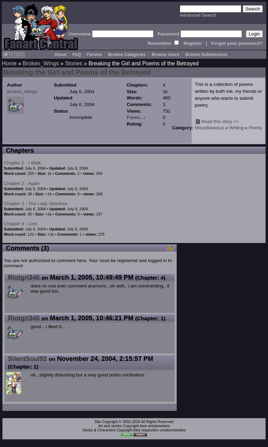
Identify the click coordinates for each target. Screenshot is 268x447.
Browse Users (165, 54)
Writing (236, 127)
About (61, 54)
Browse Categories (127, 54)
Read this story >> (220, 121)
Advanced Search (198, 15)
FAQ (76, 54)
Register (193, 43)
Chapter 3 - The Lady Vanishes (35, 203)
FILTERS (14, 54)
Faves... (135, 117)
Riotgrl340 (24, 277)
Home (9, 63)
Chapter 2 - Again (22, 183)
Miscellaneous (209, 127)
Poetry (255, 127)
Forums (94, 54)
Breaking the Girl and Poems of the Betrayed (77, 72)
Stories (73, 63)
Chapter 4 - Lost (20, 223)
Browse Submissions (206, 54)
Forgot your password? (237, 43)
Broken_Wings (41, 63)
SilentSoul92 (27, 358)
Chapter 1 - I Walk (22, 162)
